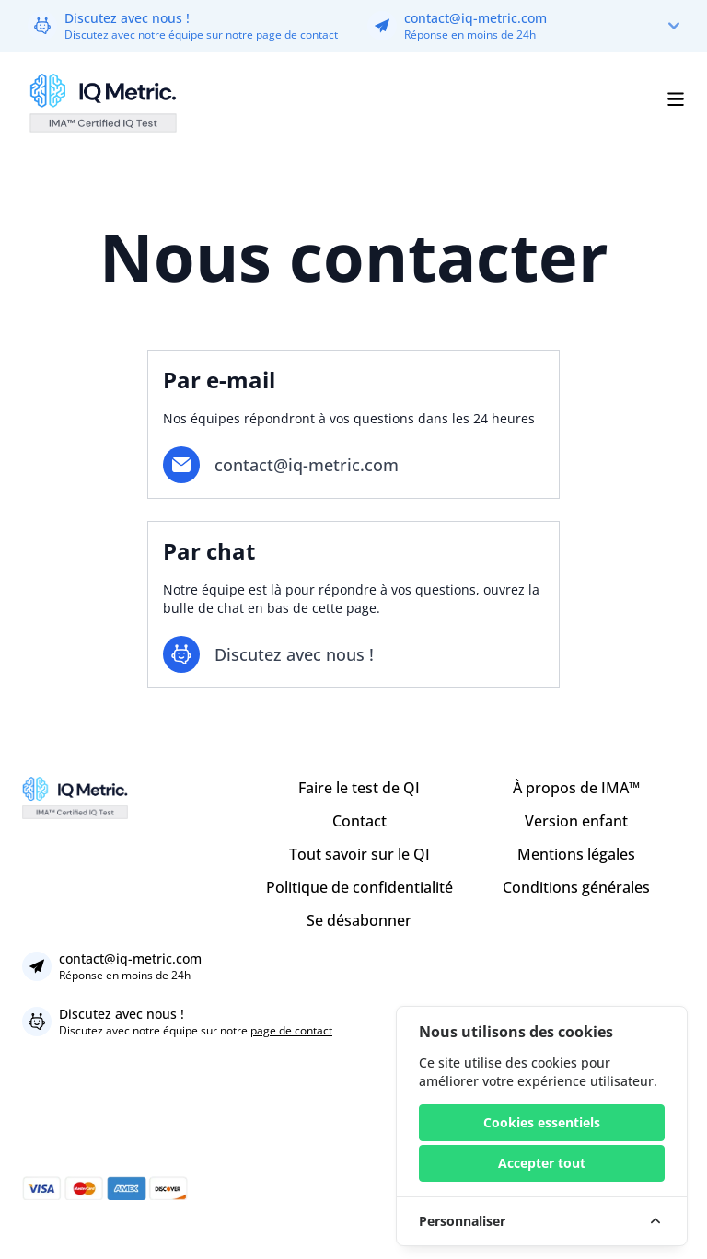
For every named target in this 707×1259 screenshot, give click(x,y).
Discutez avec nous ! (127, 18)
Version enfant (576, 821)
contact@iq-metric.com (475, 18)
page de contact (297, 34)
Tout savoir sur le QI (359, 854)
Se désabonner (359, 920)
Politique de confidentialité (359, 887)
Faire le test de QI (359, 788)
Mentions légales (576, 854)
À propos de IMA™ (576, 788)
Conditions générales (576, 887)
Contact (359, 821)
